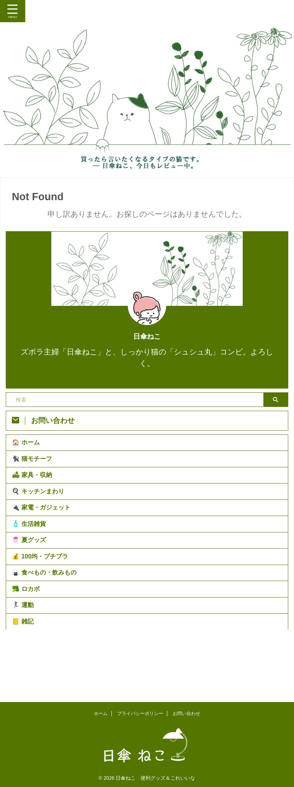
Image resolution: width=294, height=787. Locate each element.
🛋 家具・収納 (34, 484)
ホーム (101, 711)
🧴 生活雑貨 (30, 543)
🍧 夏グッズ (30, 563)
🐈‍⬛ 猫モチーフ (34, 464)
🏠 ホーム (27, 444)
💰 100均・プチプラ (42, 583)
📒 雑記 (24, 663)
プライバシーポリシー (140, 711)
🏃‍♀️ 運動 (24, 643)
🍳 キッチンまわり (40, 504)
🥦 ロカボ (27, 623)
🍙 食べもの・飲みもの (46, 603)
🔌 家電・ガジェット (43, 524)
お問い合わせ (186, 711)
